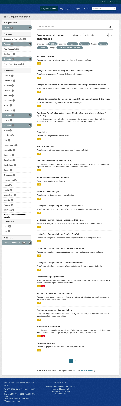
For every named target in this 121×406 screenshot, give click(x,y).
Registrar (113, 2)
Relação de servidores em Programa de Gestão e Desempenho (65, 71)
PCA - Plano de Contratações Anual (53, 177)
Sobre (86, 9)
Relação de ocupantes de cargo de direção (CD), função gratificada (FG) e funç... (74, 99)
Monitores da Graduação (48, 192)
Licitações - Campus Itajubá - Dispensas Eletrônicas (61, 220)
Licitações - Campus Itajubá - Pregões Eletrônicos (60, 206)
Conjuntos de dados (48, 9)
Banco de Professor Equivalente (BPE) (54, 161)
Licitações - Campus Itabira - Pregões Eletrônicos (59, 234)
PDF (43, 286)
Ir (111, 35)
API (75, 371)
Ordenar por (77, 35)
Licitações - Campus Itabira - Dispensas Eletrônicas (60, 248)
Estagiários (42, 132)
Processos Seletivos (46, 56)
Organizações (65, 9)
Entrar (104, 2)
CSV (39, 63)
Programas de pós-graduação (50, 277)
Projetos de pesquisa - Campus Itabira (54, 310)
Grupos (77, 9)
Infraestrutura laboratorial (48, 327)
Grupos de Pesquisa (46, 343)
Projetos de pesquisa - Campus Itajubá (54, 293)
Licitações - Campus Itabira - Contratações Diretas (60, 263)
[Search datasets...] (72, 27)
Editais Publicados (45, 146)
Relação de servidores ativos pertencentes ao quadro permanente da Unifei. (71, 85)
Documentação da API (87, 371)
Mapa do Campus (13, 401)
